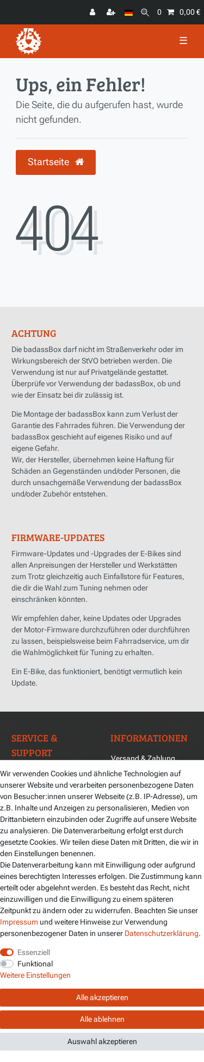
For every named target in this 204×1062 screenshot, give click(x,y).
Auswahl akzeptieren (102, 1041)
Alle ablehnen (102, 1019)
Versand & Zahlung (143, 758)
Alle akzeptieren (102, 997)
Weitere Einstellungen (35, 975)
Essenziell (33, 952)
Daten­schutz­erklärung (162, 933)
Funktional (35, 963)
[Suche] (145, 12)
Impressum (19, 922)
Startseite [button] (56, 161)
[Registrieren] (112, 12)
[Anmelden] (93, 12)
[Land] (129, 12)
